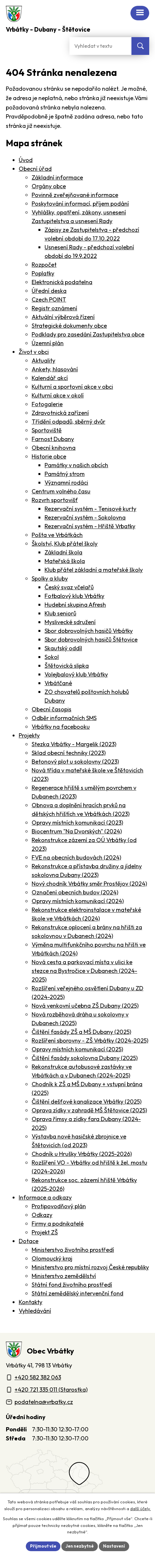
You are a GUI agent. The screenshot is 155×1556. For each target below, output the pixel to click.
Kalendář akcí (50, 378)
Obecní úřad (35, 168)
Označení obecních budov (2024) (75, 892)
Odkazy (42, 1215)
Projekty (29, 735)
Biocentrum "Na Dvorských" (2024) (77, 831)
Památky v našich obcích (76, 465)
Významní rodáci (66, 482)
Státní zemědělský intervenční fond (77, 1293)
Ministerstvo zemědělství (64, 1276)
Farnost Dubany (53, 439)
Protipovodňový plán (59, 1206)
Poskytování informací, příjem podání (80, 203)
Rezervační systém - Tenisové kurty (90, 508)
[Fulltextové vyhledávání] (100, 46)
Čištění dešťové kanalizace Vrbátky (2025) (86, 1101)
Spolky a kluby (50, 578)
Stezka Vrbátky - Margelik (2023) (74, 744)
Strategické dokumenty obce (69, 325)
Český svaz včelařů (69, 587)
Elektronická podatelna (62, 282)
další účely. (140, 1508)
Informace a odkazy (45, 1197)
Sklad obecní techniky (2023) (69, 753)
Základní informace (57, 177)
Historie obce (49, 456)
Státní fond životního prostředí (72, 1284)
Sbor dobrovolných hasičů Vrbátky (89, 630)
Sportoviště (47, 430)
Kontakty (30, 1302)
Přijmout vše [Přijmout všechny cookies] (43, 1546)
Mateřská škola (65, 561)
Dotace (28, 1241)
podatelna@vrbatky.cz (44, 1402)
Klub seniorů (60, 613)
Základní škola (63, 552)
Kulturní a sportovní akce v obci (72, 386)
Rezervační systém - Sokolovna (85, 517)
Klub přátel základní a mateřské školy (94, 569)
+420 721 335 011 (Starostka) (51, 1389)
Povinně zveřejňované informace (75, 195)
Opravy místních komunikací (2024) (78, 901)
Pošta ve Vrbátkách (57, 535)
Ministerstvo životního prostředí (73, 1249)
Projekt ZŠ (45, 1232)
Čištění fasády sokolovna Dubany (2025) (85, 1058)
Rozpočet (44, 264)
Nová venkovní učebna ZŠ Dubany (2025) (85, 1005)
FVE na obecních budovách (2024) (76, 857)
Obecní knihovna (54, 447)
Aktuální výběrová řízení (63, 317)
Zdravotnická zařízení (60, 413)
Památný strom (65, 474)
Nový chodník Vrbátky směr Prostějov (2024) (89, 883)
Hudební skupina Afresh (75, 604)
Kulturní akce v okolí (58, 395)
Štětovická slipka (67, 665)
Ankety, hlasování (55, 369)
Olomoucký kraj (52, 1258)
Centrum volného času (61, 491)
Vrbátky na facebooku (61, 726)
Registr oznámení (54, 308)
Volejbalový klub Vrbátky (76, 674)
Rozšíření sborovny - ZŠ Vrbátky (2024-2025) (90, 1040)
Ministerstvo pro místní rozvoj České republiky (90, 1267)
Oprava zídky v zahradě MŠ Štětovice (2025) (89, 1110)
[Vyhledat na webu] (140, 46)
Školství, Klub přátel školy (65, 543)
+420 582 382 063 (38, 1377)
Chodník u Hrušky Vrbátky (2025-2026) (82, 1154)
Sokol (52, 657)
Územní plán (48, 343)
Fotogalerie (47, 404)
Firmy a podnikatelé (58, 1223)
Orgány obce (49, 186)
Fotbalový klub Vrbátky (74, 596)
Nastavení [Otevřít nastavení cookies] (114, 1546)
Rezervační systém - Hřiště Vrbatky (90, 526)
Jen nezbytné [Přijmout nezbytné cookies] (80, 1546)
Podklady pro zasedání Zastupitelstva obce (88, 334)
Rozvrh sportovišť (55, 500)
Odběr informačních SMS (64, 718)
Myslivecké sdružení (70, 622)
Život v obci (34, 352)
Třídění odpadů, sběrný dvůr (68, 421)
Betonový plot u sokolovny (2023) (75, 761)
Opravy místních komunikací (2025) (77, 1049)
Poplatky (43, 273)
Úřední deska (49, 290)
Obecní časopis (51, 709)
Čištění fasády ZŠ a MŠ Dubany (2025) (81, 1032)
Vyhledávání (35, 1310)
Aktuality (43, 360)
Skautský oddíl (63, 648)
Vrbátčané (58, 683)
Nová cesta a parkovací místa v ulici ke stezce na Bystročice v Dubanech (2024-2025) (84, 970)
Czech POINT (49, 299)
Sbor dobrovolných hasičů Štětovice (91, 639)
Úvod (26, 160)
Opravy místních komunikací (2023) (77, 822)
